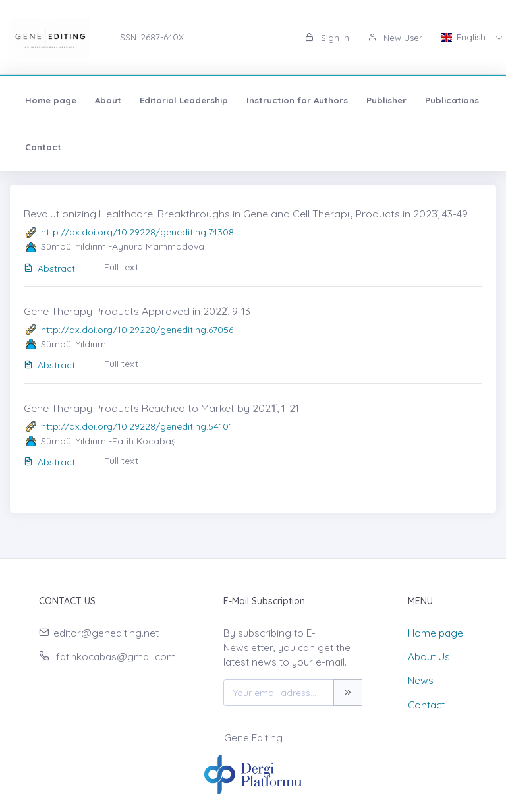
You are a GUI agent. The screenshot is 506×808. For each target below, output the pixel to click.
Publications (452, 100)
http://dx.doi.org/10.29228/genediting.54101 (137, 426)
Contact (43, 147)
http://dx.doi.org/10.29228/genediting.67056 (137, 329)
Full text (121, 267)
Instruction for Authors (297, 100)
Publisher (386, 100)
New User (395, 37)
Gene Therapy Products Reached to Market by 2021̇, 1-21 (161, 408)
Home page (50, 100)
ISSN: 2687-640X (151, 37)
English (464, 37)
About (108, 100)
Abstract (49, 268)
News (421, 680)
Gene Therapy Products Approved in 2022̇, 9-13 (137, 311)
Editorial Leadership (184, 100)
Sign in (327, 37)
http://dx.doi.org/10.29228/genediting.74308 (137, 232)
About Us (429, 656)
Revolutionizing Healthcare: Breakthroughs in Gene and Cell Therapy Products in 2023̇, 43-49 (246, 213)
